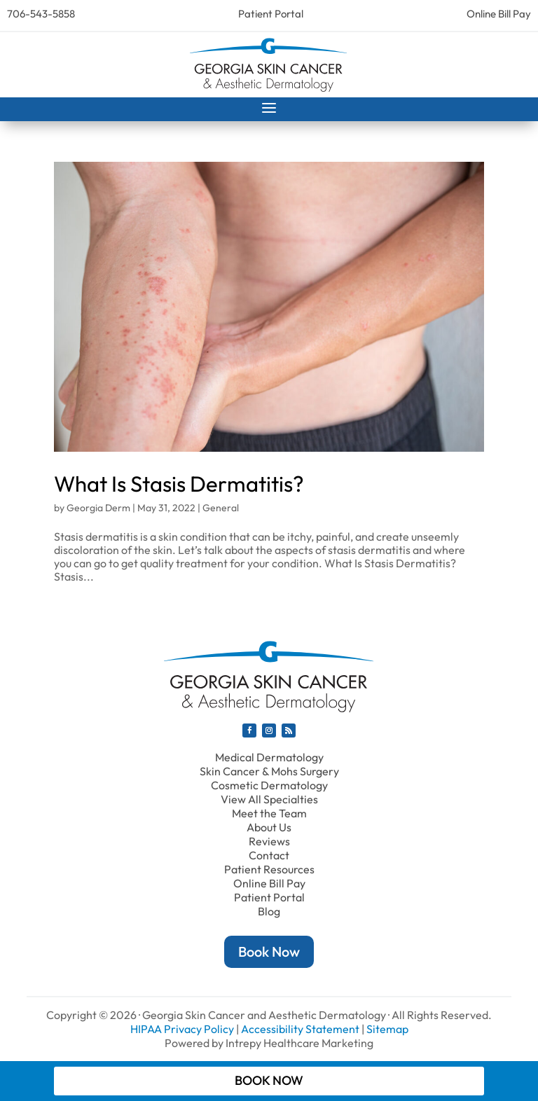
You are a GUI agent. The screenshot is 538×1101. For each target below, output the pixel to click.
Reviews (269, 841)
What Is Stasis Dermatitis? (179, 483)
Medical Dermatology (269, 757)
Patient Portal (270, 13)
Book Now (269, 951)
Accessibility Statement (300, 1029)
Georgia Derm (98, 507)
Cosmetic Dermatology (269, 785)
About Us (269, 827)
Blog (269, 911)
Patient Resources (269, 869)
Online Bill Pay (499, 13)
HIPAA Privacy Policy (182, 1029)
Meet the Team (269, 813)
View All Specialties (269, 799)
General (220, 507)
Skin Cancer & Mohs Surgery (269, 771)
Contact (269, 855)
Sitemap (387, 1029)
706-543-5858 (41, 13)
